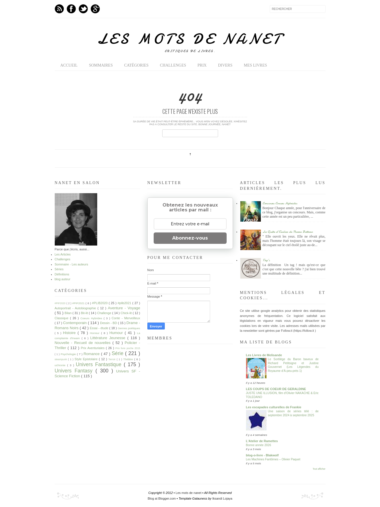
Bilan (69, 313)
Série (118, 353)
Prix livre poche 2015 (127, 348)
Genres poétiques (129, 328)
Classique (62, 318)
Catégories (136, 65)
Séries (59, 269)
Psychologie (69, 354)
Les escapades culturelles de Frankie (273, 407)
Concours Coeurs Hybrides (280, 203)
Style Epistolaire (87, 359)
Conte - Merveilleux (126, 318)
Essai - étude (99, 328)
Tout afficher (319, 469)
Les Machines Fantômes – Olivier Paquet (273, 459)
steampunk (61, 359)
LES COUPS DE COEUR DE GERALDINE (276, 389)
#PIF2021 (79, 303)
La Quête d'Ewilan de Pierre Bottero (288, 231)
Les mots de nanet (190, 39)
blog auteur (62, 279)
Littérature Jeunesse (108, 338)
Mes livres (255, 65)
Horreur (95, 333)
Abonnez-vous (190, 238)
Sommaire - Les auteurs (71, 264)
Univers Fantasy (75, 371)
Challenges (173, 65)
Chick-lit (127, 313)
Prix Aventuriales (93, 348)
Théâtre (128, 359)
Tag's (266, 260)
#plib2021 (124, 303)
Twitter (83, 8)
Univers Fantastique (100, 364)
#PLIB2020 (100, 303)
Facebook (71, 8)
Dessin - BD (109, 323)
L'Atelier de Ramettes (262, 441)
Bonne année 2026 (258, 445)
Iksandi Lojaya (222, 498)
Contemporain (75, 323)
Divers (225, 65)
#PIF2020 (60, 303)
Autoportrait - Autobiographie (76, 308)
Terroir (112, 359)
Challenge (104, 313)
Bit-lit (85, 313)
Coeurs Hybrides (91, 318)
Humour (117, 333)
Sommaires (101, 65)
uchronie (61, 365)
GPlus (95, 8)
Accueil (69, 65)
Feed (59, 8)
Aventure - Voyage (124, 308)
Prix (202, 65)
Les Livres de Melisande (264, 355)
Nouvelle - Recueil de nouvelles (84, 343)
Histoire (70, 333)
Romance (92, 354)
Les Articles (63, 254)
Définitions (62, 274)
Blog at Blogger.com (162, 498)
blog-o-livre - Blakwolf (262, 455)
